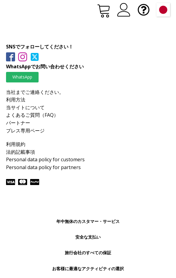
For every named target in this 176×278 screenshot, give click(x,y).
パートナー (18, 122)
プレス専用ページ (25, 130)
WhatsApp (22, 77)
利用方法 (15, 99)
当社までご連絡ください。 (35, 92)
